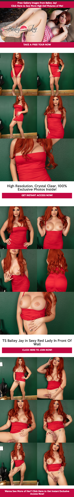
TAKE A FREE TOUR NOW (37, 45)
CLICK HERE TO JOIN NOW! (37, 350)
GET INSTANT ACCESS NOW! (37, 196)
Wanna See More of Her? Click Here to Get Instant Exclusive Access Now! (37, 492)
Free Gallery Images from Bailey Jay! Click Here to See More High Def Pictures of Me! (37, 4)
